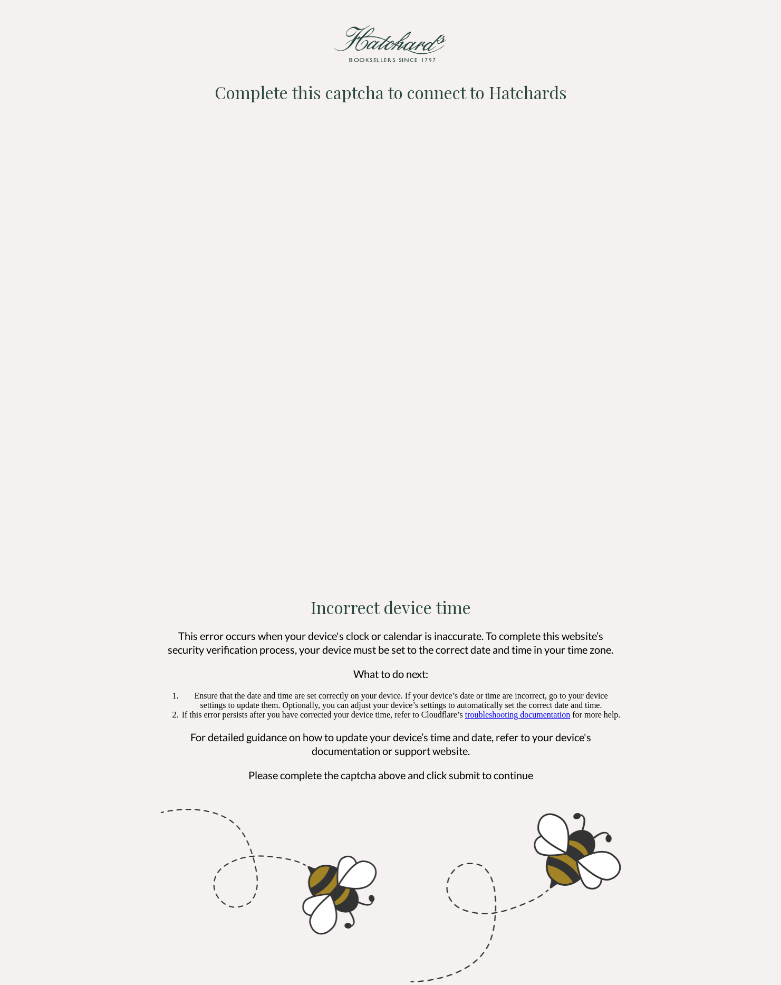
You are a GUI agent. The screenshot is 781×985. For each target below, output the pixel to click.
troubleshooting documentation (518, 714)
